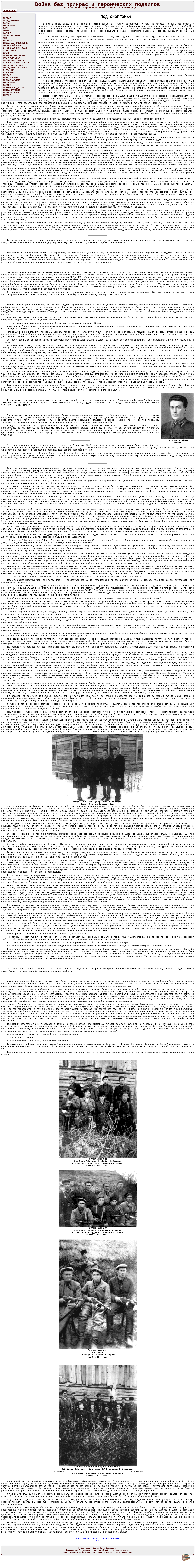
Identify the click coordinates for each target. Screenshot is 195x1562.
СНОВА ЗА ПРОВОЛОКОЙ (15, 43)
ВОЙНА (6, 23)
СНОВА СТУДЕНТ (11, 90)
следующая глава (110, 1538)
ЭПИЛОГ (7, 95)
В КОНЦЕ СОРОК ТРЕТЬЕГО (17, 63)
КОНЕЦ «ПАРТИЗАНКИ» (15, 68)
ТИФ (5, 38)
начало (97, 1541)
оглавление (10, 10)
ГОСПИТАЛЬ (9, 26)
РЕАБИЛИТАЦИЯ (11, 92)
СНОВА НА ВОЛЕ (11, 35)
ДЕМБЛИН (7, 75)
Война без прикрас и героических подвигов (97, 5)
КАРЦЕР (7, 33)
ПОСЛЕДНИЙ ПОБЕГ (13, 45)
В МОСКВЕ (8, 73)
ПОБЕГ (6, 30)
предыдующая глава (86, 1538)
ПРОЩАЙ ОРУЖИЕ (11, 80)
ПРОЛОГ (7, 18)
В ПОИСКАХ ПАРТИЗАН (15, 48)
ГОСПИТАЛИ (9, 82)
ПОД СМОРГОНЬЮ (11, 58)
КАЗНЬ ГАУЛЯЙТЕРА (13, 60)
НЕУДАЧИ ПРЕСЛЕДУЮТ (15, 55)
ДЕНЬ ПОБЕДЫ (10, 78)
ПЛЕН (5, 28)
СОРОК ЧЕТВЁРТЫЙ (13, 65)
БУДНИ (6, 53)
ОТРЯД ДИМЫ (9, 50)
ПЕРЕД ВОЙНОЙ (11, 21)
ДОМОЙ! (7, 85)
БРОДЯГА (7, 40)
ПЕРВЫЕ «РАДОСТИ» (13, 87)
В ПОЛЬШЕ (8, 70)
